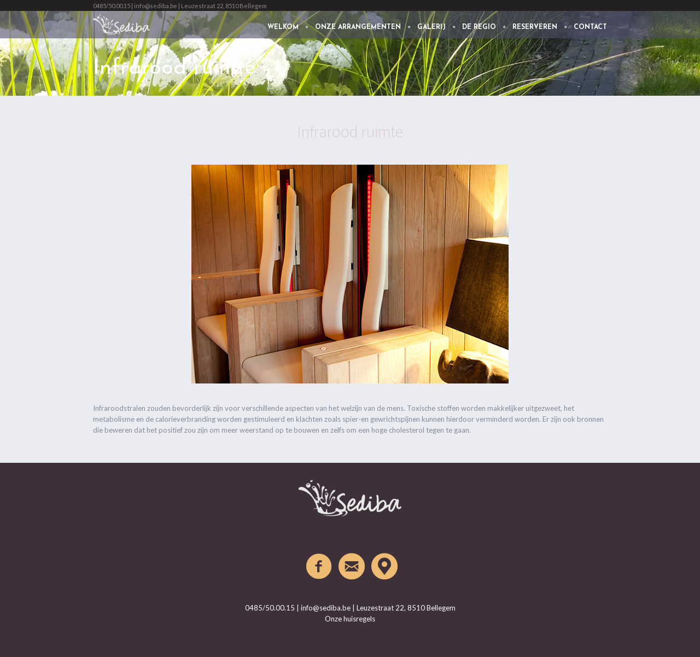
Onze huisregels (350, 618)
